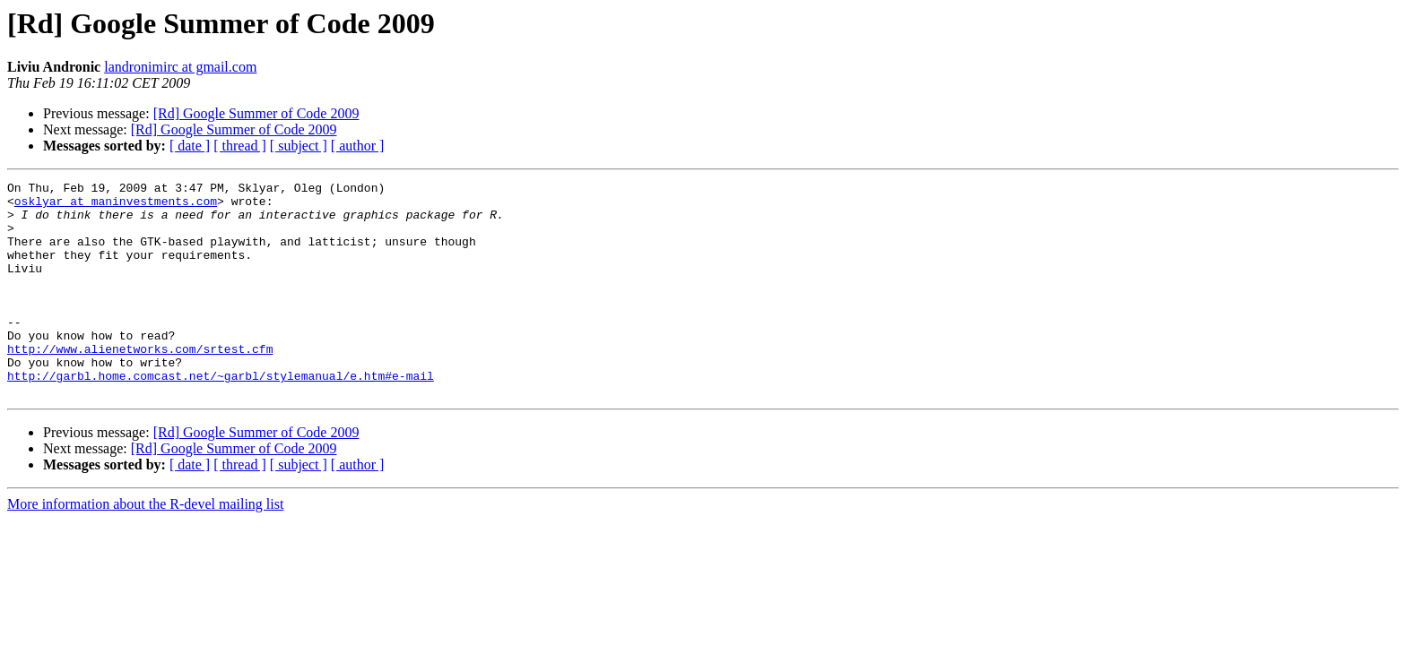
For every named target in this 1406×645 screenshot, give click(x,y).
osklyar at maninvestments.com (115, 206)
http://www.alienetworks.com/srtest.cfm (140, 383)
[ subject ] (298, 145)
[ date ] (189, 145)
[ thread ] (239, 145)
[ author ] (358, 145)
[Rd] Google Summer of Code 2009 (256, 113)
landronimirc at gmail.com (180, 66)
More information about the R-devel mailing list (145, 547)
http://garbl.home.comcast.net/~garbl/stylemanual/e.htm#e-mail (220, 416)
